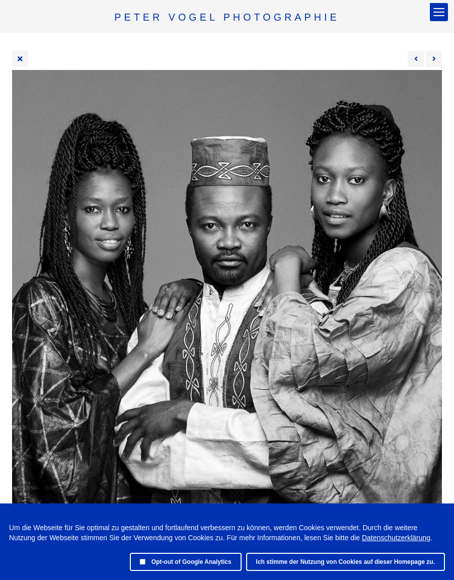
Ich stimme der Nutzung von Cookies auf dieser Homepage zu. (345, 561)
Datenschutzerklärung (396, 538)
